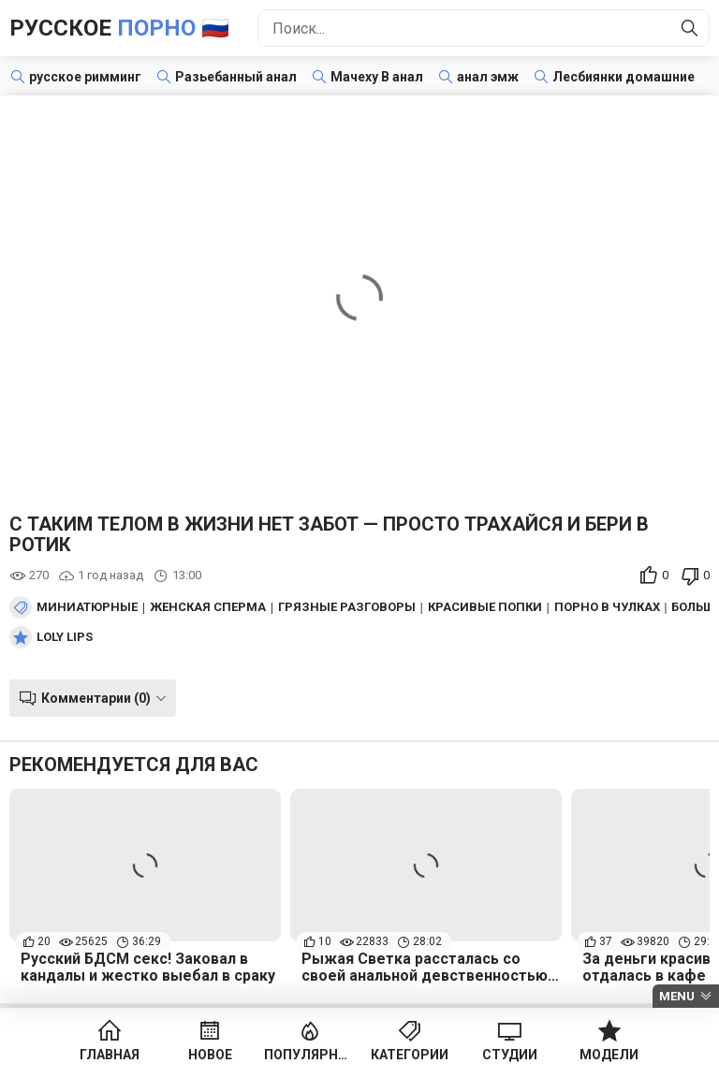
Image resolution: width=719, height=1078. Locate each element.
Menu (677, 996)
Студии (509, 1054)
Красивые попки (485, 607)
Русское (119, 28)
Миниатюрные (87, 607)
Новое (210, 1054)
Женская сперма (208, 607)
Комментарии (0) (96, 698)
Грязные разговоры (347, 607)
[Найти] (690, 28)
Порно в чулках (607, 607)
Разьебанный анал (236, 76)
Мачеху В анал (376, 76)
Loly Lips (65, 637)
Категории (409, 1054)
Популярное (309, 1054)
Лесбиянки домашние (623, 76)
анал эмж (488, 76)
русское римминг (85, 76)
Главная (109, 1054)
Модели (609, 1054)
